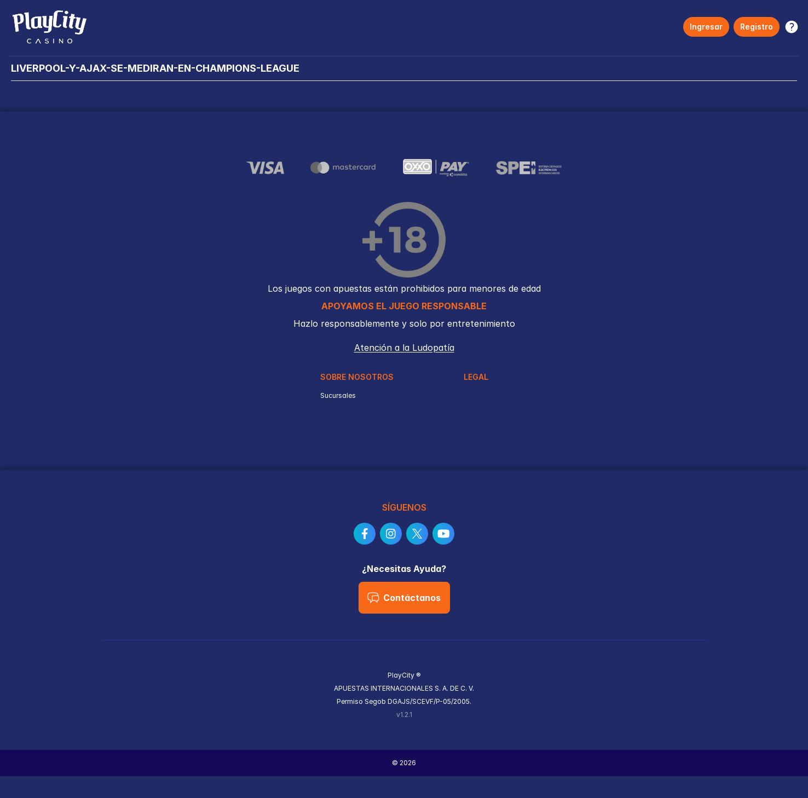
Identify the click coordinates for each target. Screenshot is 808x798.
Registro (756, 26)
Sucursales (338, 395)
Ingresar (706, 26)
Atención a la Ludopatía (404, 347)
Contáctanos (404, 597)
